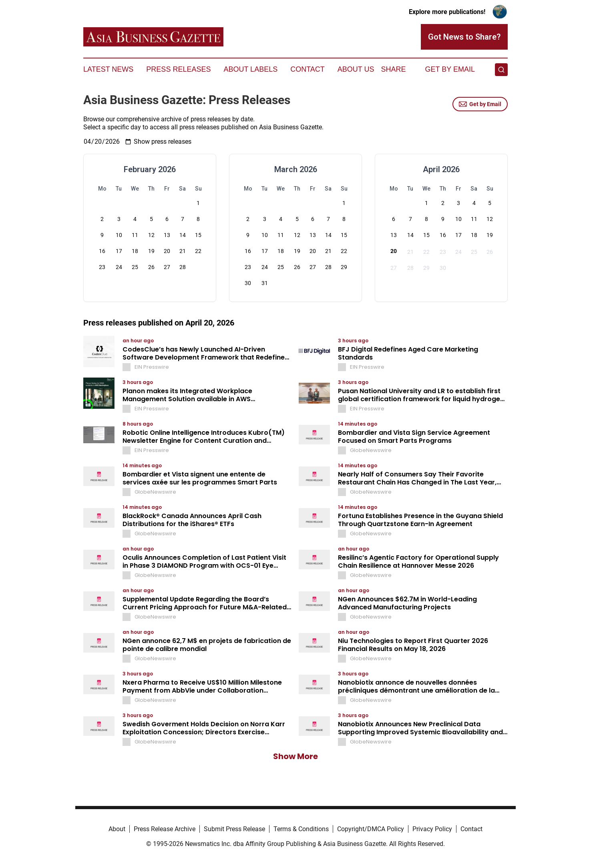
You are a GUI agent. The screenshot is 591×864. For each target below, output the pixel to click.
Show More (295, 756)
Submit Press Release (234, 829)
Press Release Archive (164, 829)
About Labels (250, 69)
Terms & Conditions (301, 829)
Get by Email (480, 104)
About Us (356, 69)
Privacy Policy (432, 829)
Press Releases (178, 69)
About (117, 829)
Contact (307, 69)
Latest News (108, 69)
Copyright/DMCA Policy (370, 829)
